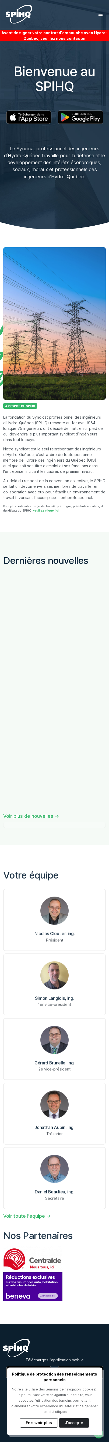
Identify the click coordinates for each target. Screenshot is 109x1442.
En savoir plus (39, 1423)
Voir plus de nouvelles (28, 816)
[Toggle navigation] (100, 14)
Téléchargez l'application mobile (55, 1360)
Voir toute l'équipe (24, 1216)
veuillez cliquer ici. (46, 510)
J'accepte (74, 1423)
